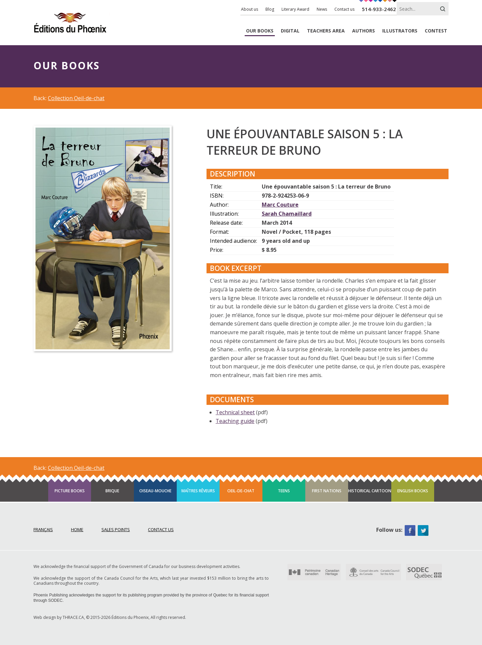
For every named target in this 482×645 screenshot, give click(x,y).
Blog (269, 9)
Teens (284, 491)
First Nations (326, 491)
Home (77, 529)
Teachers (326, 31)
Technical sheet (235, 412)
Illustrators (399, 31)
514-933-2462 (379, 9)
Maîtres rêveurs (198, 491)
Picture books (70, 491)
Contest (436, 31)
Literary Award (295, 9)
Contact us (344, 9)
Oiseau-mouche (155, 491)
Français (43, 529)
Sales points (115, 529)
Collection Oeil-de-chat (76, 98)
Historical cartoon (369, 491)
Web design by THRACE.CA (58, 617)
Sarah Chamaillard (287, 213)
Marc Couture (280, 204)
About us (249, 9)
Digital (290, 31)
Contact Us (161, 529)
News (322, 9)
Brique (112, 491)
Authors (363, 31)
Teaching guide (235, 421)
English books (412, 491)
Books (259, 31)
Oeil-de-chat (240, 491)
